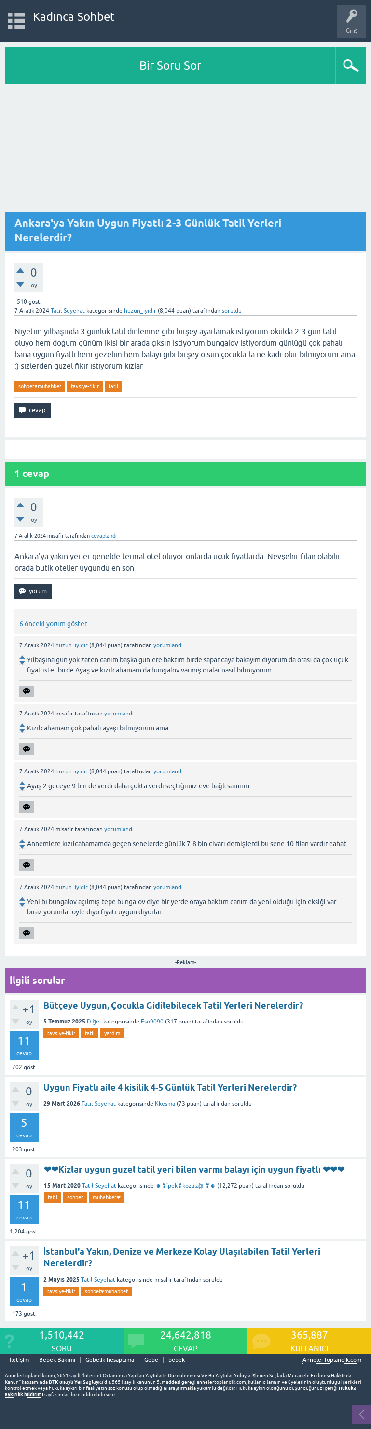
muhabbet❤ (107, 1197)
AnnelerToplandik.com (331, 1360)
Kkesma (165, 1103)
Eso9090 (152, 1021)
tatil (113, 386)
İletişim (19, 1360)
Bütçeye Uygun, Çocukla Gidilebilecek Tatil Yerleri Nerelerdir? (173, 1005)
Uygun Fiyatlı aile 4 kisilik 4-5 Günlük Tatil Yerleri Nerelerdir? (170, 1087)
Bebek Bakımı (57, 1360)
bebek (176, 1360)
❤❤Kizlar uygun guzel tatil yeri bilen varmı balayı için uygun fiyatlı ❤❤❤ (194, 1169)
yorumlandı (168, 645)
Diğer (94, 1021)
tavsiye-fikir (85, 386)
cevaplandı (104, 536)
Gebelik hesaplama (109, 1360)
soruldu (232, 311)
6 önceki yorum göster (53, 624)
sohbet (75, 1197)
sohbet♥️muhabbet (39, 386)
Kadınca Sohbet (74, 16)
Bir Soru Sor (170, 65)
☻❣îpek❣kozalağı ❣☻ (185, 1185)
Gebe (151, 1360)
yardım (112, 1033)
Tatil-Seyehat (68, 311)
